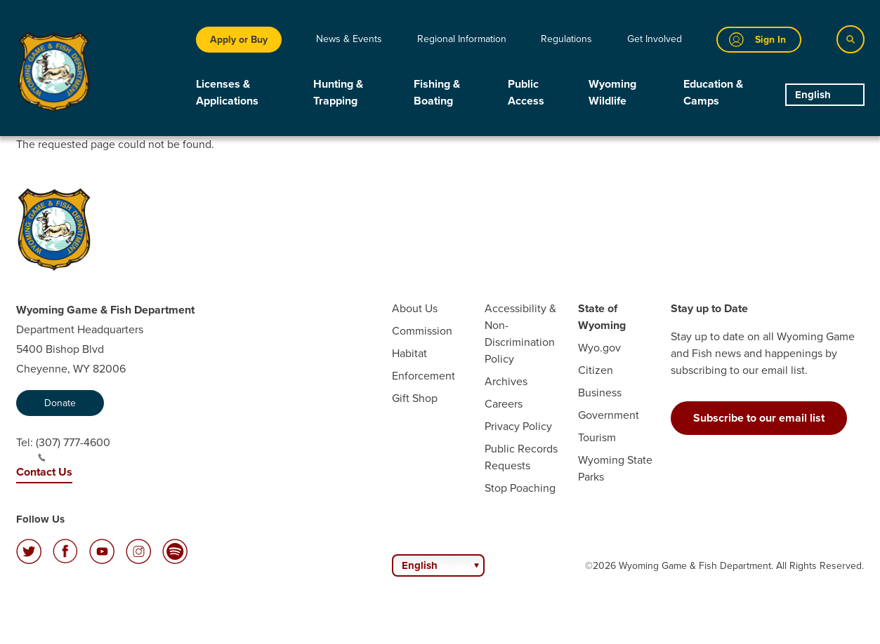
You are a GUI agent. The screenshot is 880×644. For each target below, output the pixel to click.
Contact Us (44, 472)
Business (600, 392)
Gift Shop (415, 398)
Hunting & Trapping (338, 92)
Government (608, 415)
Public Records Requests (521, 457)
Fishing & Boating (437, 92)
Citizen (595, 370)
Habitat (409, 353)
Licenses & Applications (227, 92)
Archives (506, 381)
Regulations (566, 39)
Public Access (526, 92)
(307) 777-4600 (73, 448)
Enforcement (423, 376)
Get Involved (654, 39)
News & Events (349, 39)
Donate (60, 403)
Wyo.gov (599, 348)
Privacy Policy (518, 426)
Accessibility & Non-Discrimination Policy (520, 333)
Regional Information (461, 39)
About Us (415, 308)
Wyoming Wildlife (612, 92)
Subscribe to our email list (759, 418)
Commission (422, 331)
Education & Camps (713, 92)
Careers (504, 404)
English (813, 94)
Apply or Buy (239, 39)
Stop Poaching (520, 488)
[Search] (850, 39)
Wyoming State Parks (615, 468)
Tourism (597, 437)
